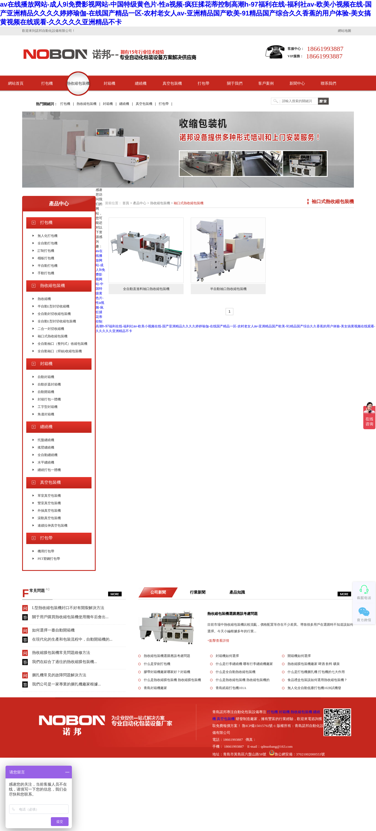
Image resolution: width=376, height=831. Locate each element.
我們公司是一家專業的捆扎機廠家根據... (66, 684)
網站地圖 (344, 31)
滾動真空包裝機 (49, 518)
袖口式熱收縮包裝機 (52, 336)
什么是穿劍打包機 (157, 664)
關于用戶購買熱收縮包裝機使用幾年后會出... (70, 617)
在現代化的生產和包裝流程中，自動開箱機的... (72, 639)
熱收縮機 (44, 299)
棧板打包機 (46, 258)
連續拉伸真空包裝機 (52, 525)
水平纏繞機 (46, 462)
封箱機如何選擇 (227, 656)
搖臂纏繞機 (46, 447)
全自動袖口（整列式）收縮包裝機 (62, 344)
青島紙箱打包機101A (231, 688)
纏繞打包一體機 (49, 470)
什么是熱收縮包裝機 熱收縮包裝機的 (243, 680)
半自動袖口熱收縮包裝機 (228, 289)
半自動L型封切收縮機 (53, 306)
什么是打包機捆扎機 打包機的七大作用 (316, 672)
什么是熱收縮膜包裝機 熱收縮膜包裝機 (172, 680)
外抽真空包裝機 (49, 510)
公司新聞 (158, 592)
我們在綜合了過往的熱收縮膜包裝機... (64, 662)
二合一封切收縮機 (51, 329)
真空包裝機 (172, 83)
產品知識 (237, 592)
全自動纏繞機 (48, 455)
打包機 (47, 83)
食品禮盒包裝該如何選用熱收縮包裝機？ (317, 680)
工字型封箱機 (48, 407)
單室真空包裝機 (49, 496)
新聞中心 (297, 83)
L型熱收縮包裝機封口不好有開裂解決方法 (68, 608)
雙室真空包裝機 (49, 503)
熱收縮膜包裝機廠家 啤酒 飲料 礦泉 (314, 664)
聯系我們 (328, 83)
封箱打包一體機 (49, 399)
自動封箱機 (46, 377)
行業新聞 (197, 592)
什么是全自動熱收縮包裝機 (235, 672)
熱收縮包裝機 (78, 83)
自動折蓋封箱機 (49, 384)
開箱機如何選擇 (299, 656)
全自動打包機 (48, 243)
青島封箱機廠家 (155, 688)
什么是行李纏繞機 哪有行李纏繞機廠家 (244, 664)
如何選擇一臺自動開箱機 (53, 630)
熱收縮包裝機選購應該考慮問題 (232, 614)
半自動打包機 (48, 266)
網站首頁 (16, 83)
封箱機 (109, 83)
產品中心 (59, 203)
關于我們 (234, 83)
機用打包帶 (46, 551)
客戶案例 (266, 83)
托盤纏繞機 (46, 440)
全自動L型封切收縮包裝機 (57, 321)
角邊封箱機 (46, 414)
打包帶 (203, 83)
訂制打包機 (46, 251)
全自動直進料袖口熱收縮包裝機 (146, 289)
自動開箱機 (46, 392)
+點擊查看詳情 (218, 641)
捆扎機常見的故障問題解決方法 (59, 675)
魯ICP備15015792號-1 (259, 726)
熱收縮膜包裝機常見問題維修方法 (61, 653)
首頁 (125, 203)
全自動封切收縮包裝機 (54, 314)
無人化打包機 (48, 236)
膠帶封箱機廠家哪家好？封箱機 (167, 672)
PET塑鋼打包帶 (49, 559)
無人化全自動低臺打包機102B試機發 (314, 688)
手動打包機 (46, 273)
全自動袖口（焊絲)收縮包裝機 (60, 351)
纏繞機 (141, 83)
